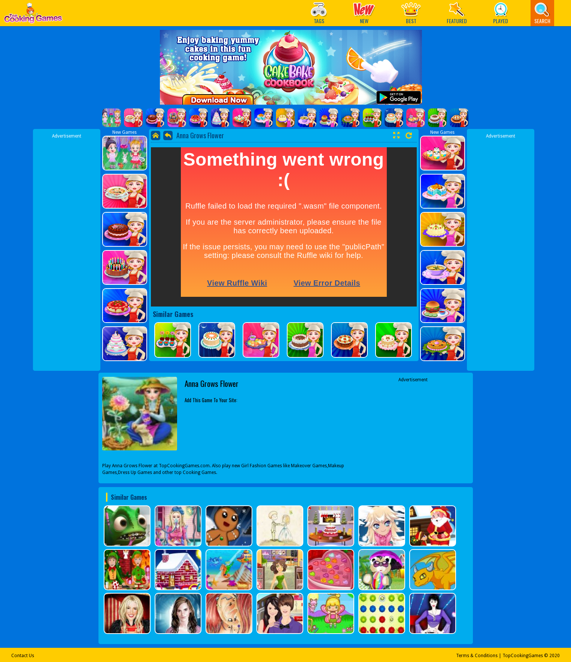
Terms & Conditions (477, 655)
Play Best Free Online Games (33, 15)
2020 (554, 655)
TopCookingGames (522, 655)
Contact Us (22, 655)
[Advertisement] (67, 251)
